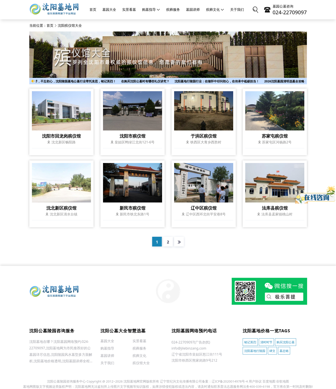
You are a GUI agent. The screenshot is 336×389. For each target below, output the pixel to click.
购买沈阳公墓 (286, 342)
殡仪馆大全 (141, 363)
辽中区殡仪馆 (204, 208)
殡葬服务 (173, 9)
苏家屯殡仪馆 (275, 136)
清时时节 (266, 342)
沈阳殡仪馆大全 (70, 25)
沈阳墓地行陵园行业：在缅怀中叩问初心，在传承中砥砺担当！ (218, 81)
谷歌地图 (282, 381)
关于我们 (237, 9)
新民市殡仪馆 (132, 208)
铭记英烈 (250, 342)
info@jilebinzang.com (189, 348)
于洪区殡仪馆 (204, 136)
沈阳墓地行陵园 (254, 351)
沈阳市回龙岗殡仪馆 (61, 136)
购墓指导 (151, 9)
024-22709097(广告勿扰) (191, 342)
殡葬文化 (215, 9)
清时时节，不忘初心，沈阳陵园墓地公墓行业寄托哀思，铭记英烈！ (72, 81)
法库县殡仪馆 (275, 208)
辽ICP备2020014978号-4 (230, 381)
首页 (92, 9)
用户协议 (255, 381)
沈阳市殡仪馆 (132, 136)
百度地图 (269, 381)
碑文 (272, 351)
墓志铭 (284, 351)
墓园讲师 (193, 9)
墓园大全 (109, 9)
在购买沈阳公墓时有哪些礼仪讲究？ (146, 81)
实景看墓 (129, 9)
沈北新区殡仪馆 (61, 208)
